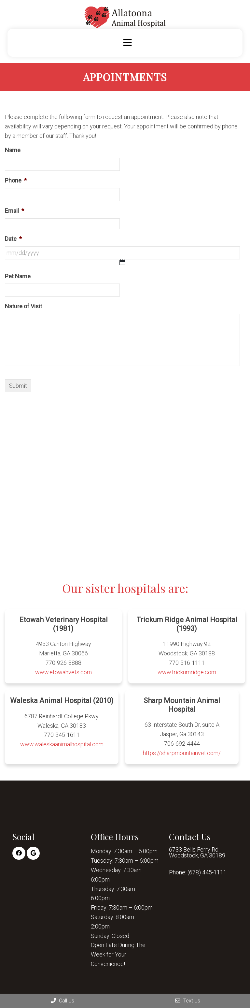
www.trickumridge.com (187, 672)
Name (13, 150)
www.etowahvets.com (63, 672)
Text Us (187, 1001)
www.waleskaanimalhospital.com (62, 744)
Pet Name (18, 276)
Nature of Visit (23, 306)
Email (14, 210)
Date (13, 238)
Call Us (62, 1001)
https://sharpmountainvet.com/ (182, 753)
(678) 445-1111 (207, 872)
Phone (16, 180)
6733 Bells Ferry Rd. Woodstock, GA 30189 (197, 852)
